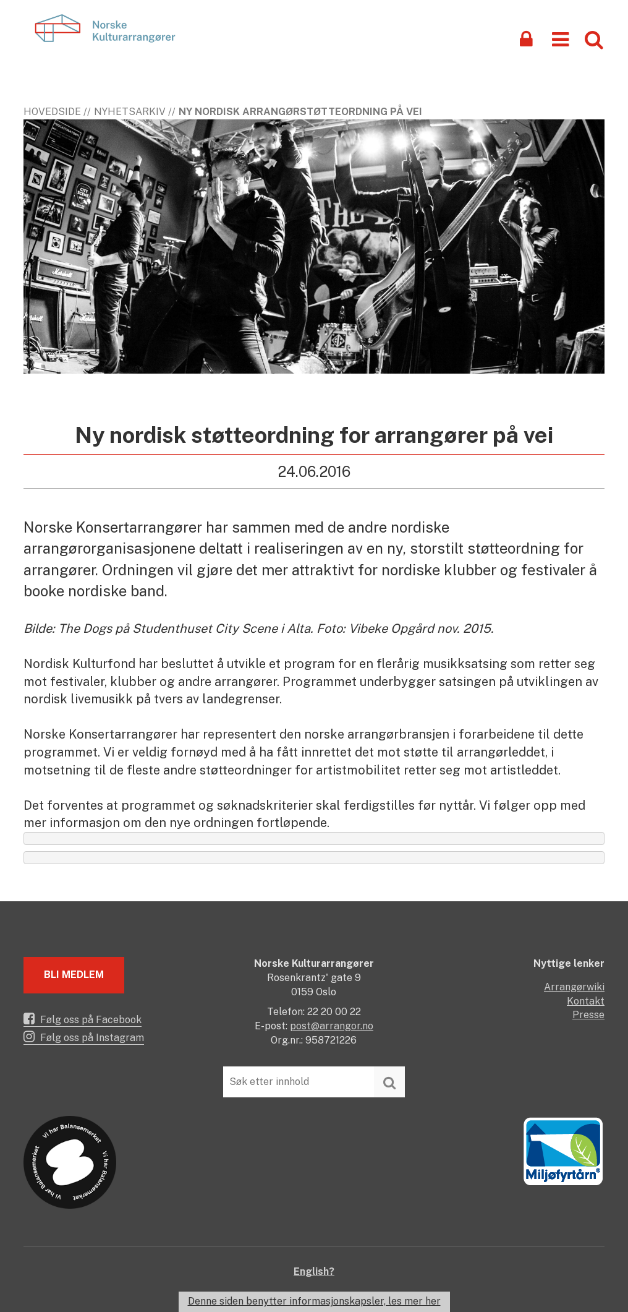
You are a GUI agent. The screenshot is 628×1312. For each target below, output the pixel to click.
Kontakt (586, 1001)
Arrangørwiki (574, 987)
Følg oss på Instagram (83, 1037)
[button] (560, 39)
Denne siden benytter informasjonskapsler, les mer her (314, 1301)
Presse (588, 1015)
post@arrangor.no (331, 1026)
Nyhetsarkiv (130, 112)
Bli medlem (74, 974)
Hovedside (52, 112)
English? (314, 1271)
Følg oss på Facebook (82, 1019)
